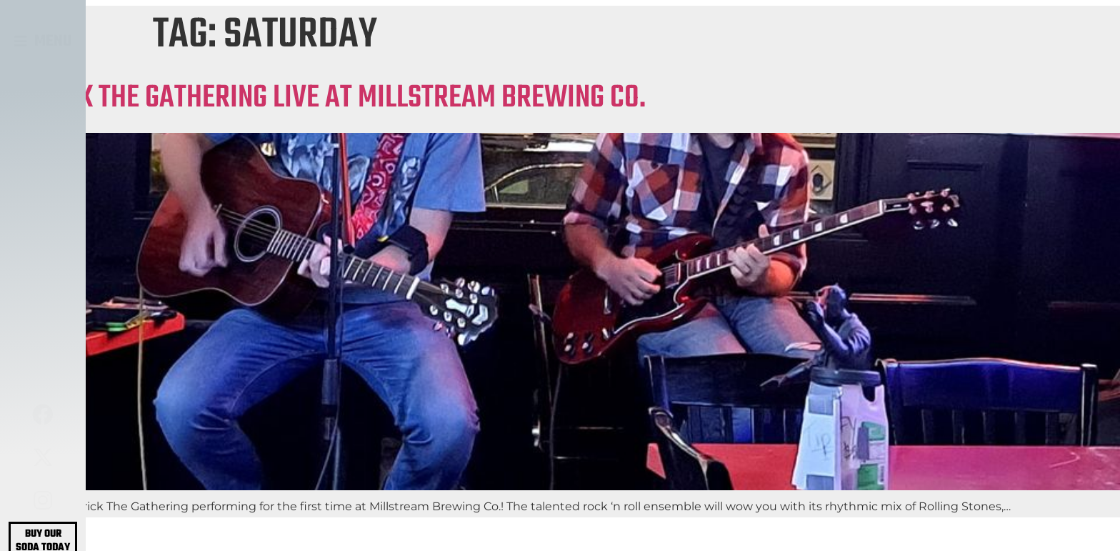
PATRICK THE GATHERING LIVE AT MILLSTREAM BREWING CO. (323, 98)
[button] (43, 41)
